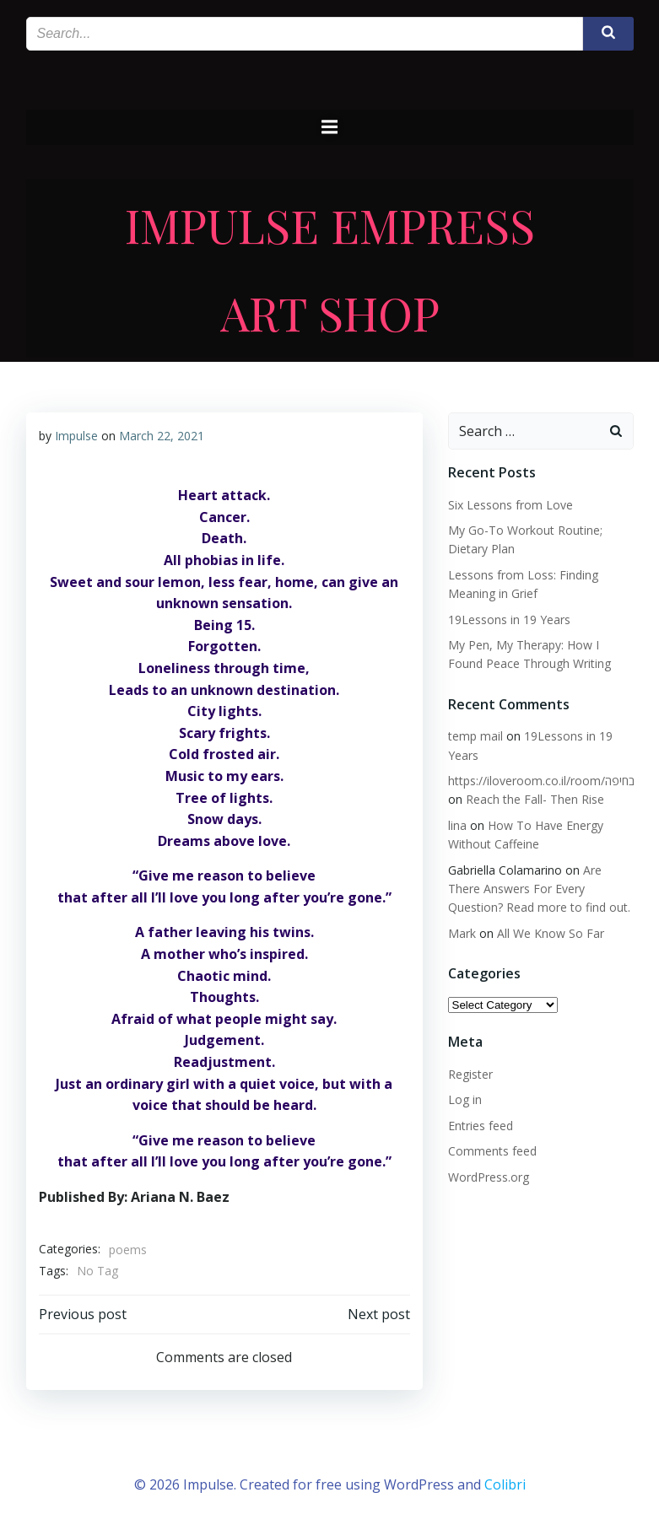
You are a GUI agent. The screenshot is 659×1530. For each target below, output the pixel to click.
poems (128, 1250)
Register (470, 1074)
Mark (462, 933)
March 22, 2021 (161, 436)
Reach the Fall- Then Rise (535, 799)
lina (457, 825)
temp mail (475, 736)
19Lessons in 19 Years (509, 619)
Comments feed (492, 1151)
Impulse (76, 436)
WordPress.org (488, 1177)
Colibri (505, 1484)
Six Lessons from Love (510, 505)
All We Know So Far (550, 933)
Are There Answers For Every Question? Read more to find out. (539, 889)
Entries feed (480, 1126)
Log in (465, 1099)
